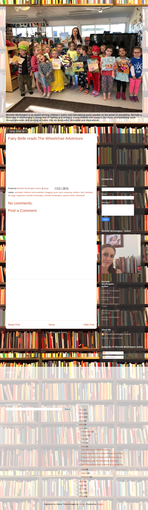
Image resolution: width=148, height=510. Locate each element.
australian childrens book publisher (29, 192)
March (84, 473)
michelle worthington (53, 195)
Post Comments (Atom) (57, 332)
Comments (109, 357)
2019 (81, 421)
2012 (81, 496)
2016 (81, 481)
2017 (81, 428)
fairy (82, 192)
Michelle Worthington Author (118, 334)
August (84, 435)
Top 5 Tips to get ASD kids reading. (96, 450)
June (83, 443)
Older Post (88, 324)
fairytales (89, 192)
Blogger (100, 504)
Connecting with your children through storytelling (102, 453)
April (83, 469)
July (83, 439)
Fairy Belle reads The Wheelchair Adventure (99, 461)
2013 (81, 493)
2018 (81, 424)
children (76, 192)
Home (52, 324)
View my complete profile (112, 338)
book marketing (65, 192)
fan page (12, 195)
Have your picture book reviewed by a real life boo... (103, 464)
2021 (81, 413)
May (83, 446)
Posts (106, 353)
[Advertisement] (51, 300)
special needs (69, 195)
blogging (48, 192)
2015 (81, 485)
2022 (81, 410)
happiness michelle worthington (29, 195)
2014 (81, 489)
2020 (81, 417)
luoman (82, 504)
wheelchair (80, 195)
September (86, 431)
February (85, 477)
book (55, 192)
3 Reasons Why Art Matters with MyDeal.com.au (101, 457)
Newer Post (14, 324)
